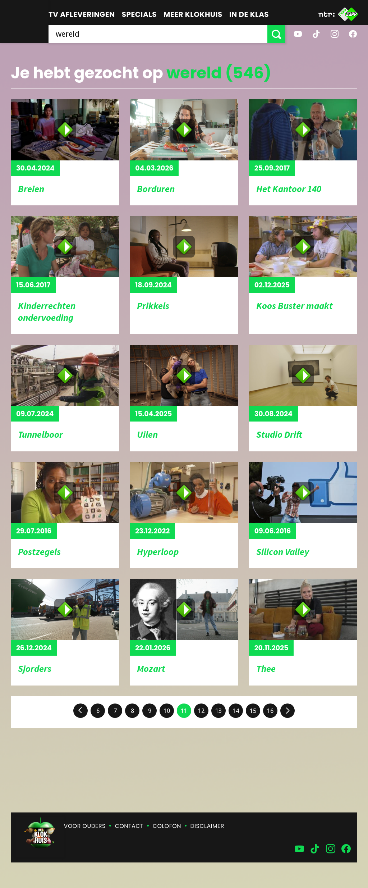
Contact (129, 826)
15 (253, 710)
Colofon (167, 826)
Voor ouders (85, 826)
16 (270, 710)
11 (184, 710)
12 (201, 710)
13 (218, 710)
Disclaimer (207, 826)
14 (236, 710)
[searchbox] (158, 34)
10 (167, 710)
